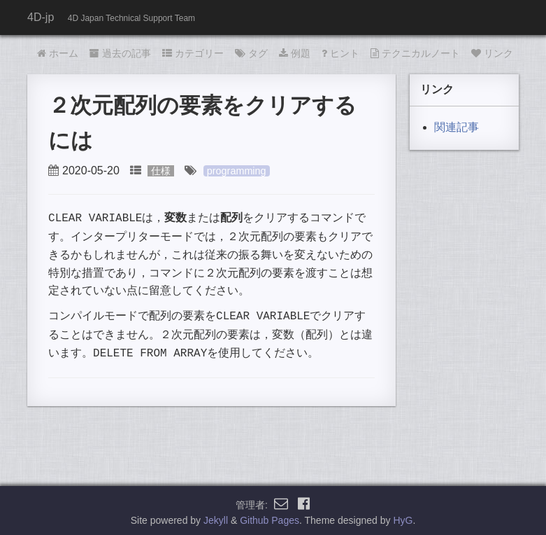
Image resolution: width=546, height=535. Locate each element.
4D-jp (40, 17)
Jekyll (215, 516)
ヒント (340, 53)
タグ (251, 53)
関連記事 (456, 127)
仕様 (161, 170)
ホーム (57, 53)
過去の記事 (120, 53)
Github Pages (269, 516)
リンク (492, 53)
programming (236, 170)
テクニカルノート (415, 53)
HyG (402, 516)
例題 (294, 53)
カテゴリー (193, 53)
